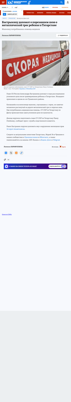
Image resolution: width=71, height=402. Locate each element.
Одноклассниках (31, 137)
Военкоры (40, 12)
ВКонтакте (44, 137)
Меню (2, 2)
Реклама (55, 7)
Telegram (56, 140)
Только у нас (30, 12)
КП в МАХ (61, 12)
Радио (47, 7)
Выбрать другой (12, 14)
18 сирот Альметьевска (16, 129)
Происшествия (12, 18)
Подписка (65, 7)
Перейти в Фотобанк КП (27, 89)
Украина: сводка (51, 12)
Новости (4, 18)
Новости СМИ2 (7, 214)
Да (4, 14)
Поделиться (63, 35)
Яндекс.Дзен (46, 140)
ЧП (8, 159)
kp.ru (64, 147)
